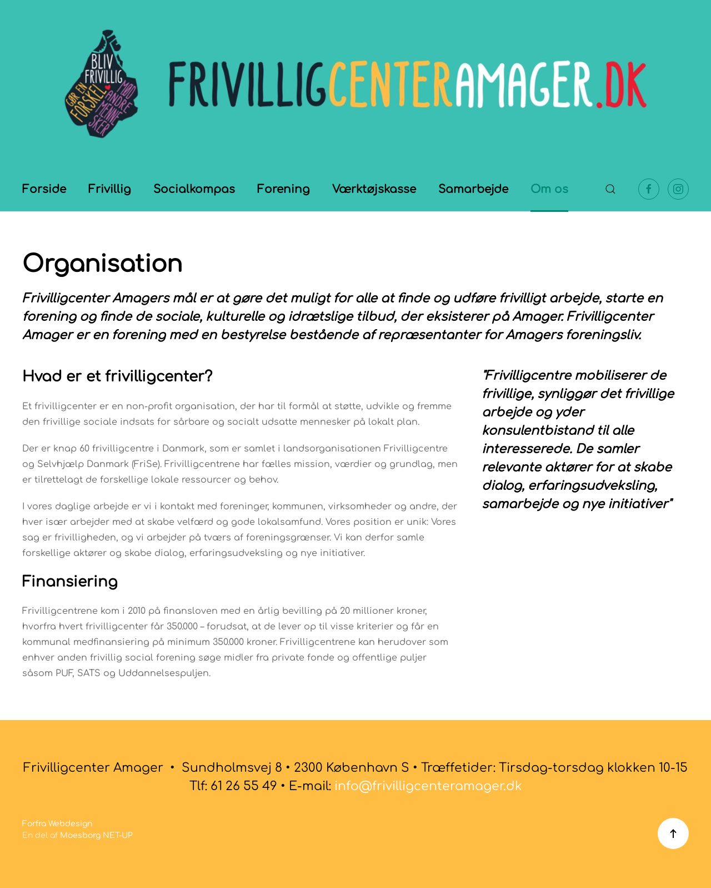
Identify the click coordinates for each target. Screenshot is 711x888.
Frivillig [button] (109, 189)
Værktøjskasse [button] (374, 189)
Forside (44, 189)
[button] (610, 189)
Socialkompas (194, 189)
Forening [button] (283, 189)
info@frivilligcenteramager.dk (428, 786)
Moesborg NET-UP (96, 835)
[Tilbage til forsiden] (355, 83)
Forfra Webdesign (57, 824)
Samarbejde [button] (473, 189)
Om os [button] (549, 189)
